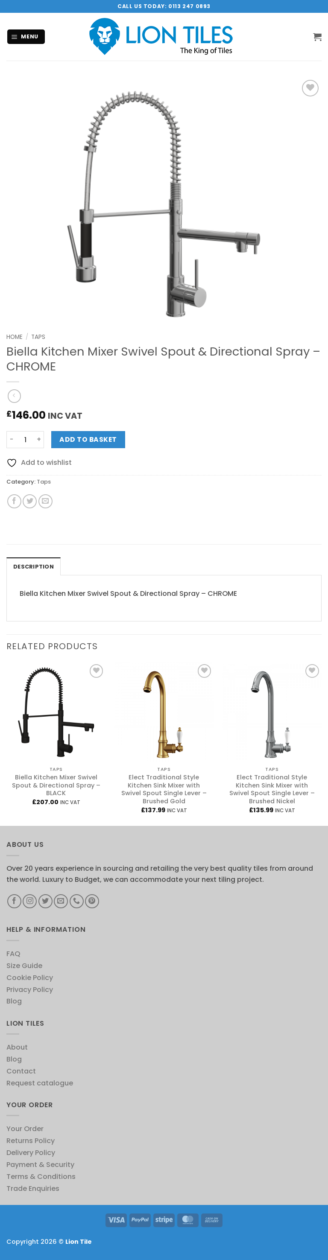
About (17, 1047)
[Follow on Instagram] (30, 901)
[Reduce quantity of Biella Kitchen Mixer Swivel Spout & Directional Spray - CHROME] (11, 440)
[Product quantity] (25, 440)
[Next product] (14, 395)
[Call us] (77, 901)
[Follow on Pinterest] (92, 901)
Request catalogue (39, 1083)
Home (14, 337)
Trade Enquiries (32, 1188)
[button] (26, 36)
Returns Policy (30, 1141)
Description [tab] (33, 567)
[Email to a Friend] (45, 501)
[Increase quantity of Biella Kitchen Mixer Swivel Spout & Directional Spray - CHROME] (39, 440)
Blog (14, 1001)
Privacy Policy (29, 990)
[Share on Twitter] (30, 501)
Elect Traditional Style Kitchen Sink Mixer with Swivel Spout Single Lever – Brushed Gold (164, 789)
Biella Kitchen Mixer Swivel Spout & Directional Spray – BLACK (56, 785)
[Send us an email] (61, 901)
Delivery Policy (30, 1153)
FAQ (13, 954)
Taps (38, 337)
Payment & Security (40, 1165)
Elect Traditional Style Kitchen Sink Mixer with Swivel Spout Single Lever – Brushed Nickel (272, 789)
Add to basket (88, 439)
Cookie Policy (29, 978)
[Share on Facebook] (14, 501)
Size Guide (24, 966)
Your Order (25, 1129)
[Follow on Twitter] (45, 901)
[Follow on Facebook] (14, 901)
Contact (21, 1071)
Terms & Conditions (41, 1176)
